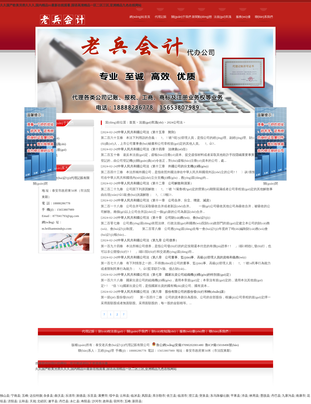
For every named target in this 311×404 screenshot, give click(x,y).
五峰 (25, 395)
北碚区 (42, 401)
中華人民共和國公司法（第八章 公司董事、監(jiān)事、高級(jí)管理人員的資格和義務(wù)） (183, 257)
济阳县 (12, 401)
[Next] (123, 314)
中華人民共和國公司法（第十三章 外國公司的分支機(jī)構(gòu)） (164, 166)
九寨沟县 (288, 395)
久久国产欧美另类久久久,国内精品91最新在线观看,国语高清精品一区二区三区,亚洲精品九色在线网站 (70, 5)
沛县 (245, 395)
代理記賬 (88, 331)
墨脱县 (265, 395)
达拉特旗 (36, 395)
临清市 (182, 395)
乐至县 (92, 395)
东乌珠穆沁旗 (219, 395)
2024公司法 (175, 122)
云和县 (124, 395)
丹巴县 (276, 395)
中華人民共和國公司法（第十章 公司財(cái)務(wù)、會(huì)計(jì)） (165, 217)
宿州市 (118, 401)
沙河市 (96, 401)
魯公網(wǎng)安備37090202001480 (179, 345)
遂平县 (53, 401)
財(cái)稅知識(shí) (164, 331)
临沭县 (135, 395)
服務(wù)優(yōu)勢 (192, 331)
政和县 (107, 401)
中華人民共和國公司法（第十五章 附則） (148, 132)
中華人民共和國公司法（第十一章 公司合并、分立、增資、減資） (165, 200)
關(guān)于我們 (137, 331)
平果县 (235, 395)
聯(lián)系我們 (218, 331)
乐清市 (70, 395)
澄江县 (193, 395)
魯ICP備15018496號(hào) (222, 345)
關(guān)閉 (40, 183)
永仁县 (74, 401)
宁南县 (15, 395)
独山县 (4, 395)
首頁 (132, 122)
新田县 (137, 401)
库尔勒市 (159, 395)
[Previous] (104, 314)
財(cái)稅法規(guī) (110, 331)
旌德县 (81, 395)
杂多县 (48, 395)
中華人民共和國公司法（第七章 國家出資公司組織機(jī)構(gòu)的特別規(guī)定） (175, 274)
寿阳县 (85, 401)
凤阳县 (146, 395)
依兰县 (171, 395)
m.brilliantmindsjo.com (56, 228)
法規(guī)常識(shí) (151, 122)
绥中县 (114, 395)
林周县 (254, 395)
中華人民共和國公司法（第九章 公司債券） (148, 240)
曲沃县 (59, 395)
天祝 (33, 401)
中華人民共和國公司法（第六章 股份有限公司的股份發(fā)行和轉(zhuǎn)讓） (172, 291)
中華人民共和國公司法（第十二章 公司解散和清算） (155, 183)
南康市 (300, 395)
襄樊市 (103, 395)
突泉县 (204, 395)
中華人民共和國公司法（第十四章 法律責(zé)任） (153, 149)
